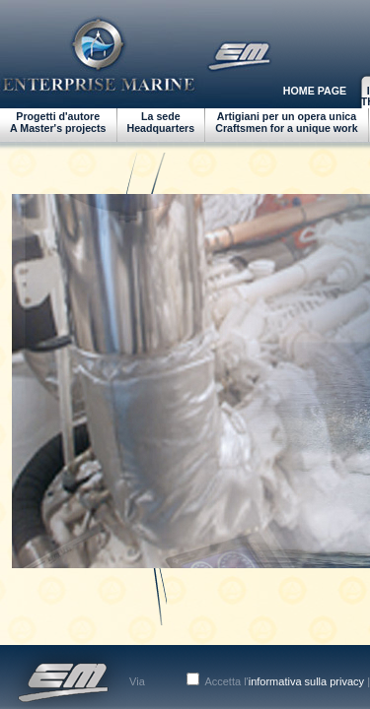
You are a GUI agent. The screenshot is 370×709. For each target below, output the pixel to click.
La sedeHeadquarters (161, 122)
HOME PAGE (314, 91)
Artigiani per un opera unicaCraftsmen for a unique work (286, 122)
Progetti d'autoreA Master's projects (58, 122)
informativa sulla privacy (306, 681)
